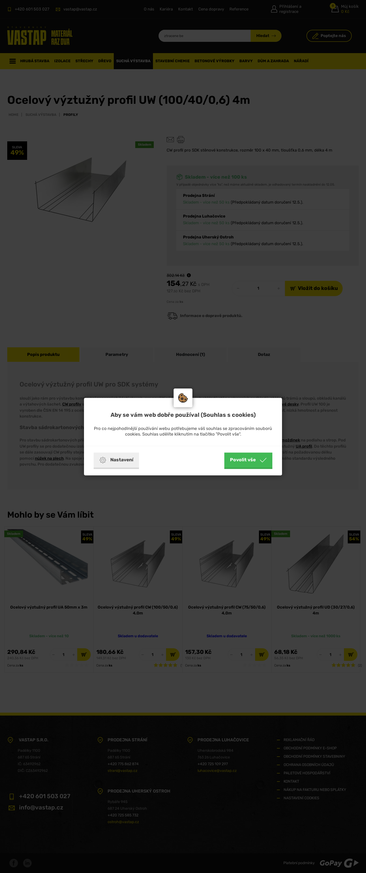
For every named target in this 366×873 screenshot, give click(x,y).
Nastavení (116, 459)
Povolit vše (248, 459)
